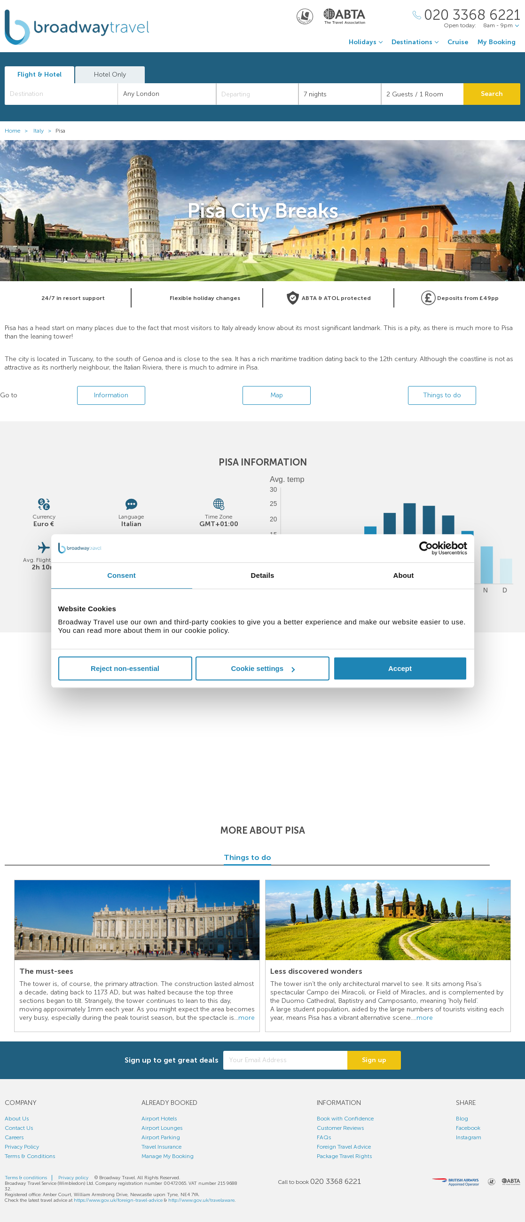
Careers (14, 1137)
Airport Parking (160, 1137)
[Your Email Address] (285, 1060)
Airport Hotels (159, 1118)
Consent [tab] (121, 575)
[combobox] (61, 94)
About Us (17, 1118)
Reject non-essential (125, 668)
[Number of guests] (422, 94)
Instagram (468, 1137)
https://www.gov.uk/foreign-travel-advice (118, 1200)
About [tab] (403, 575)
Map (276, 395)
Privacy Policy (22, 1146)
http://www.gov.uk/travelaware (201, 1200)
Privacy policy (73, 1178)
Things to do (442, 395)
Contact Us (19, 1128)
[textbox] (66, 94)
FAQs (324, 1137)
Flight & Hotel (39, 75)
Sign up (374, 1060)
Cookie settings (263, 668)
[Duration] (339, 94)
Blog (462, 1118)
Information (111, 395)
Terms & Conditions (30, 1156)
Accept (400, 668)
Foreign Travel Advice (344, 1146)
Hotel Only (110, 75)
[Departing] (257, 94)
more (246, 1018)
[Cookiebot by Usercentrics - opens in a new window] (426, 548)
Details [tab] (262, 575)
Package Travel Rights (344, 1156)
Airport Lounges (161, 1128)
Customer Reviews (340, 1128)
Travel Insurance (161, 1146)
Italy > (44, 130)
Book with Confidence (345, 1118)
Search (492, 94)
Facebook (468, 1128)
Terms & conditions (26, 1178)
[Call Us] (466, 15)
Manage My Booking (167, 1156)
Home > (18, 130)
